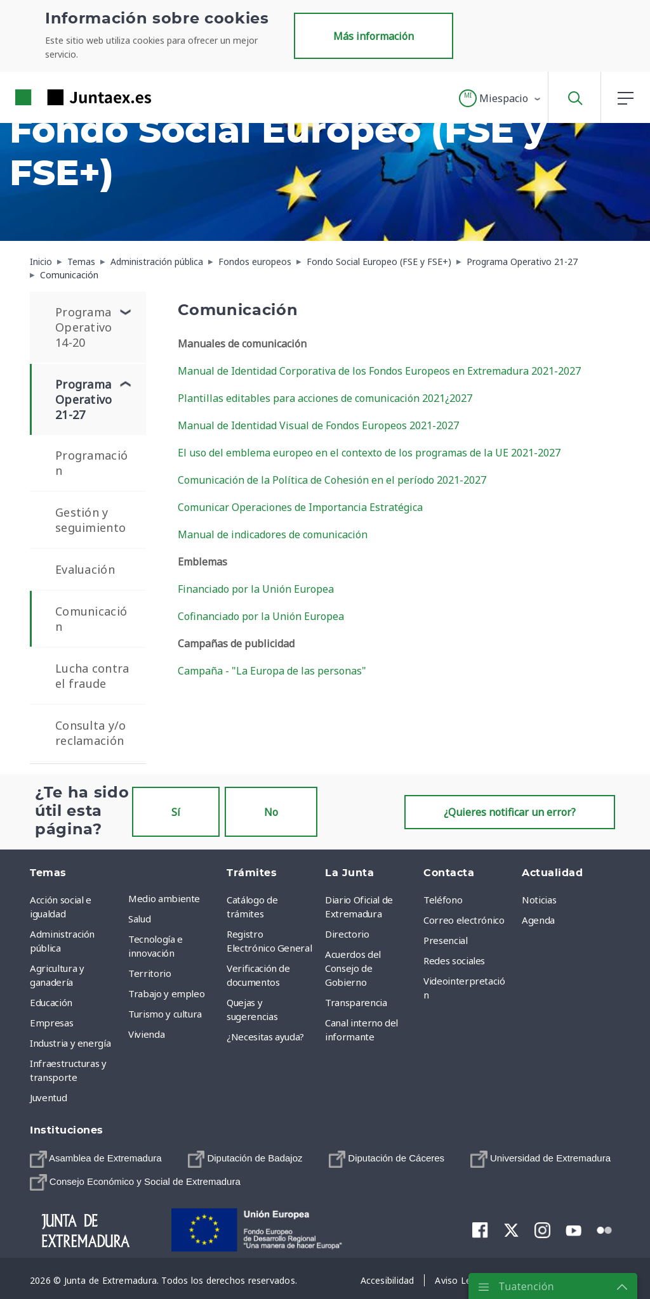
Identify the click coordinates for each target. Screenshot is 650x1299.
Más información (373, 36)
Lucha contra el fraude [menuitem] (92, 676)
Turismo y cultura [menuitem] (165, 1013)
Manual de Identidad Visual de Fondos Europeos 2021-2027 (318, 425)
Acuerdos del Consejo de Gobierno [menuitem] (353, 968)
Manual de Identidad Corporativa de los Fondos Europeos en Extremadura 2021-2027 (379, 371)
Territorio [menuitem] (149, 973)
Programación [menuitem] (91, 463)
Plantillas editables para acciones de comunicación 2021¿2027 (325, 398)
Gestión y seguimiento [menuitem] (90, 520)
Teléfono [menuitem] (442, 899)
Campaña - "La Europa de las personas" (272, 671)
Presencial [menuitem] (445, 940)
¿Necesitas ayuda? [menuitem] (265, 1036)
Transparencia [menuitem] (356, 1002)
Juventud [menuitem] (48, 1097)
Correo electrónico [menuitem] (464, 920)
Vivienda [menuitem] (146, 1034)
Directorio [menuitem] (347, 933)
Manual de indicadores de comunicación (273, 534)
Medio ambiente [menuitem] (164, 898)
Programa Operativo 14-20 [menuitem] (83, 327)
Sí (175, 812)
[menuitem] (96, 1159)
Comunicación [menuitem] (91, 619)
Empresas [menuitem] (51, 1022)
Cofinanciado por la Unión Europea (261, 616)
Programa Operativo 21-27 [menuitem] (83, 399)
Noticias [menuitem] (539, 899)
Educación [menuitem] (51, 1002)
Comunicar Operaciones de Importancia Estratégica (300, 507)
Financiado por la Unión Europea (256, 589)
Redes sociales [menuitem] (454, 960)
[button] (500, 98)
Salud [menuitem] (139, 918)
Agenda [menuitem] (538, 920)
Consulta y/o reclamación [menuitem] (90, 733)
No (271, 812)
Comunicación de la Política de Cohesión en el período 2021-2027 (332, 480)
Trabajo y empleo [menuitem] (166, 993)
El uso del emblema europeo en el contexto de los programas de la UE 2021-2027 (369, 453)
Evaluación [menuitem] (85, 569)
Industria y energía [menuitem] (70, 1043)
